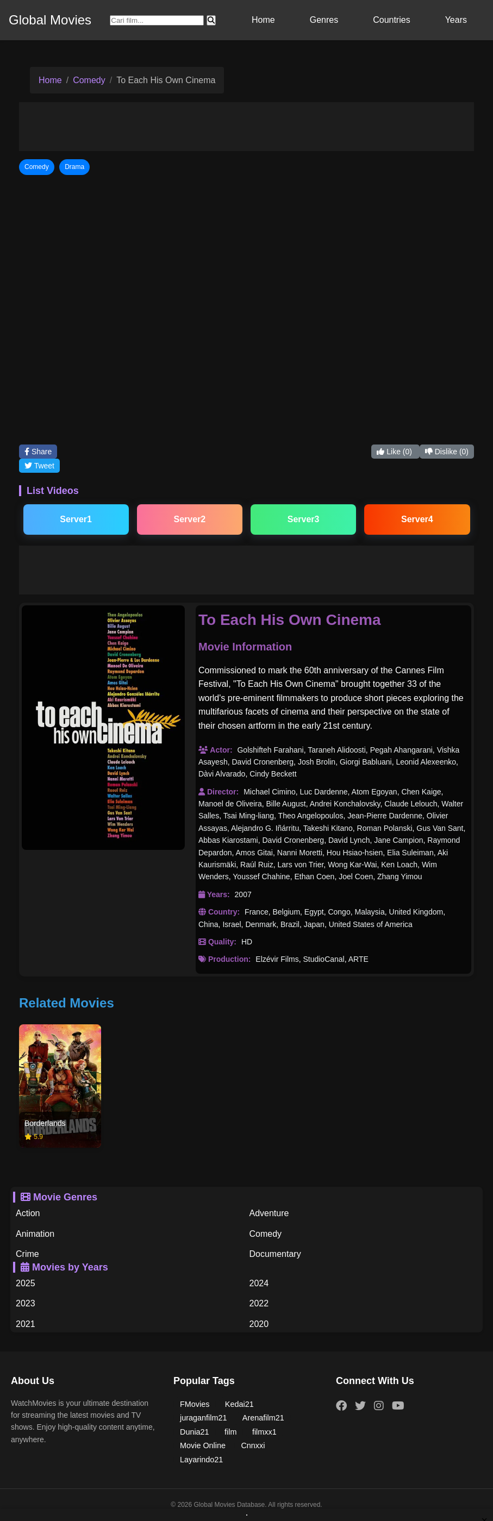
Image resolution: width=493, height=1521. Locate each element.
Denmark (260, 924)
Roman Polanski (385, 828)
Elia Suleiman (410, 852)
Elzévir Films (276, 959)
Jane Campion (398, 840)
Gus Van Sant (439, 828)
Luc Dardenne (324, 791)
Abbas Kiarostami (228, 840)
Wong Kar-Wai (352, 864)
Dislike (447, 451)
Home (263, 19)
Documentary (275, 1254)
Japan (314, 924)
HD (246, 941)
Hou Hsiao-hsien (355, 852)
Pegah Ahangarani (401, 750)
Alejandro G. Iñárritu (265, 828)
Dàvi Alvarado (221, 773)
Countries (391, 19)
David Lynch (349, 840)
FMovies (194, 1404)
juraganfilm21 (203, 1417)
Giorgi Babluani (366, 762)
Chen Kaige (421, 791)
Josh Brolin (316, 762)
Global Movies (50, 19)
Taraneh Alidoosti (337, 750)
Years (456, 19)
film (230, 1432)
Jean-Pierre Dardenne (384, 815)
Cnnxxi (253, 1445)
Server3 (304, 519)
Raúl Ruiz (256, 864)
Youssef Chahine (261, 876)
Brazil (289, 924)
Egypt (314, 911)
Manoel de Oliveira (230, 803)
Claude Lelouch (410, 803)
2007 (243, 894)
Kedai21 (239, 1404)
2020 (259, 1324)
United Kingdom (416, 911)
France (257, 911)
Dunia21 (194, 1432)
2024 (259, 1283)
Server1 (76, 519)
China (208, 924)
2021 (25, 1324)
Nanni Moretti (299, 852)
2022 (259, 1303)
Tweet (39, 465)
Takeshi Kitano (328, 828)
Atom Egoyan (374, 791)
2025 (25, 1283)
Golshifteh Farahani (270, 750)
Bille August (286, 803)
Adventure (269, 1213)
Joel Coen (356, 876)
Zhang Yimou (399, 876)
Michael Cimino (270, 791)
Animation (35, 1233)
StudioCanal (323, 959)
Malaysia (369, 911)
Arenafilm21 (263, 1417)
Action (28, 1213)
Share (38, 451)
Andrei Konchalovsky (345, 803)
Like (395, 451)
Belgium (286, 911)
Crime (27, 1254)
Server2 (190, 519)
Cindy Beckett (272, 773)
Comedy (89, 80)
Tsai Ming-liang (248, 815)
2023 (25, 1303)
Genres (324, 19)
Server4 (417, 519)
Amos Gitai (254, 852)
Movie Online (203, 1445)
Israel (231, 924)
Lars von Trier (301, 864)
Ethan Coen (314, 876)
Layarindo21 (201, 1459)
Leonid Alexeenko (426, 762)
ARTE (358, 959)
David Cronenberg (263, 762)
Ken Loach (399, 864)
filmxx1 (264, 1432)
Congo (339, 911)
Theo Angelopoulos (311, 815)
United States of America (371, 924)
